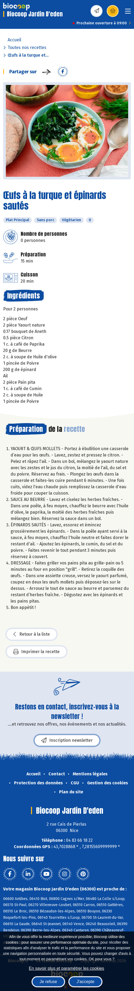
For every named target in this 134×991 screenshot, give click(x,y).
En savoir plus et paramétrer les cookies (66, 968)
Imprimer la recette (36, 651)
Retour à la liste (31, 634)
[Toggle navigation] (128, 13)
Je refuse (48, 981)
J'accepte (85, 981)
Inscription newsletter (67, 740)
